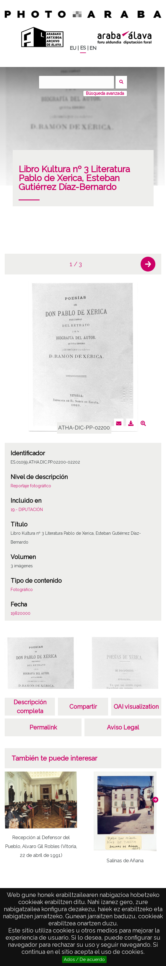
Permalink (43, 727)
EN (92, 48)
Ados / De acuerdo (84, 959)
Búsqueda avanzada (105, 93)
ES (83, 48)
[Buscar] (76, 82)
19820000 (20, 613)
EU (73, 48)
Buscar (121, 82)
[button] (148, 264)
